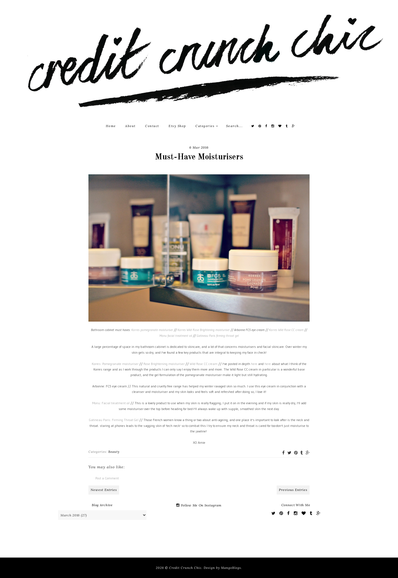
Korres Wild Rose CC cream (286, 330)
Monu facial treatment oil (175, 335)
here (254, 364)
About (130, 126)
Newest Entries (104, 490)
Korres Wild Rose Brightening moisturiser (203, 330)
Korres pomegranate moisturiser (152, 330)
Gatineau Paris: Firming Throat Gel (114, 420)
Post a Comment (107, 478)
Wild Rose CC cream (204, 364)
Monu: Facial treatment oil (111, 403)
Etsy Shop (177, 126)
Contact (152, 126)
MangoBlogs (231, 568)
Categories (206, 126)
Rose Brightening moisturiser (164, 364)
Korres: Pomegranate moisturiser (115, 364)
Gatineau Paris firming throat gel (218, 335)
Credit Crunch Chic (185, 568)
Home (111, 126)
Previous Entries (293, 490)
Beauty (114, 452)
